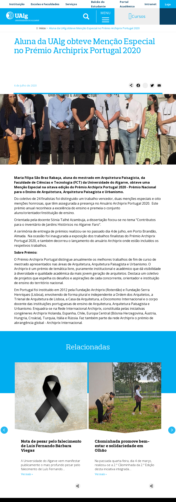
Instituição (17, 4)
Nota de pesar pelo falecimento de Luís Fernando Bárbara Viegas (51, 446)
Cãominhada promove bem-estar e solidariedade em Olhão (122, 446)
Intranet (151, 4)
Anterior (4, 430)
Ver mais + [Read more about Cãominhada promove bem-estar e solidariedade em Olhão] (101, 474)
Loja (168, 4)
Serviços (71, 4)
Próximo (171, 430)
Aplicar (86, 16)
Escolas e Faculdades (45, 4)
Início (42, 28)
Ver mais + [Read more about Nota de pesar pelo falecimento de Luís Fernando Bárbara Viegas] (27, 474)
